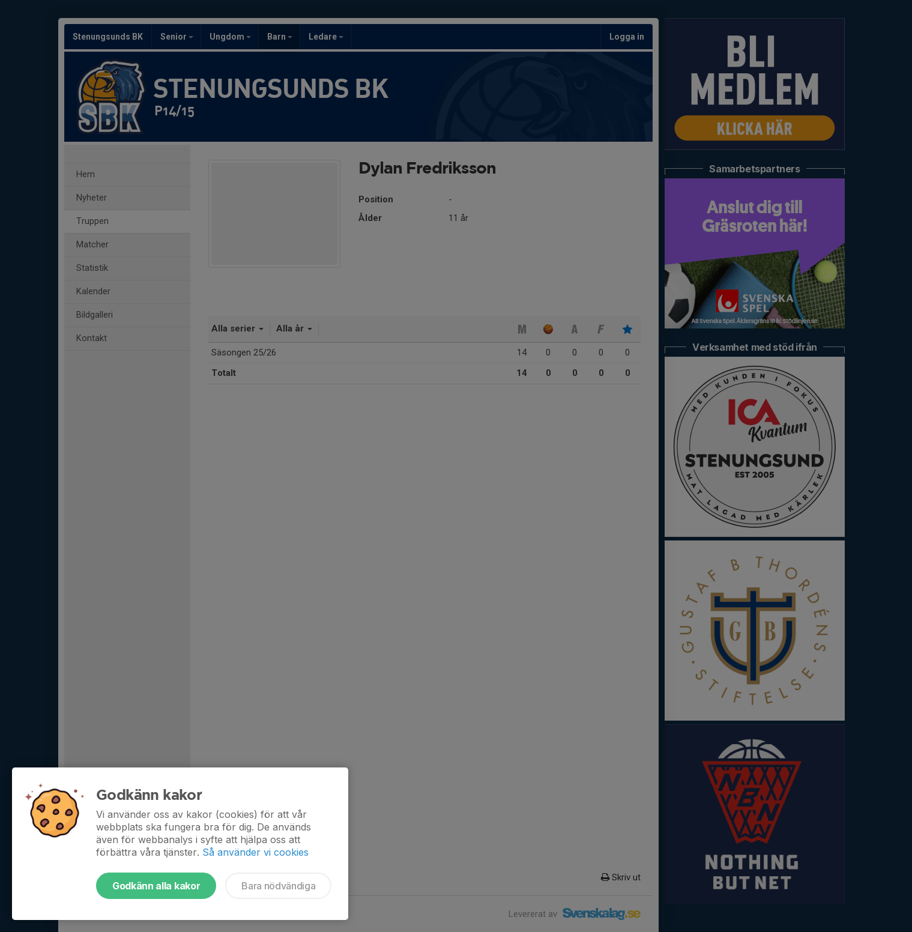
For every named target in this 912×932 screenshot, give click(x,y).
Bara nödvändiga (278, 886)
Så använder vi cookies (255, 852)
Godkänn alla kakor (156, 886)
